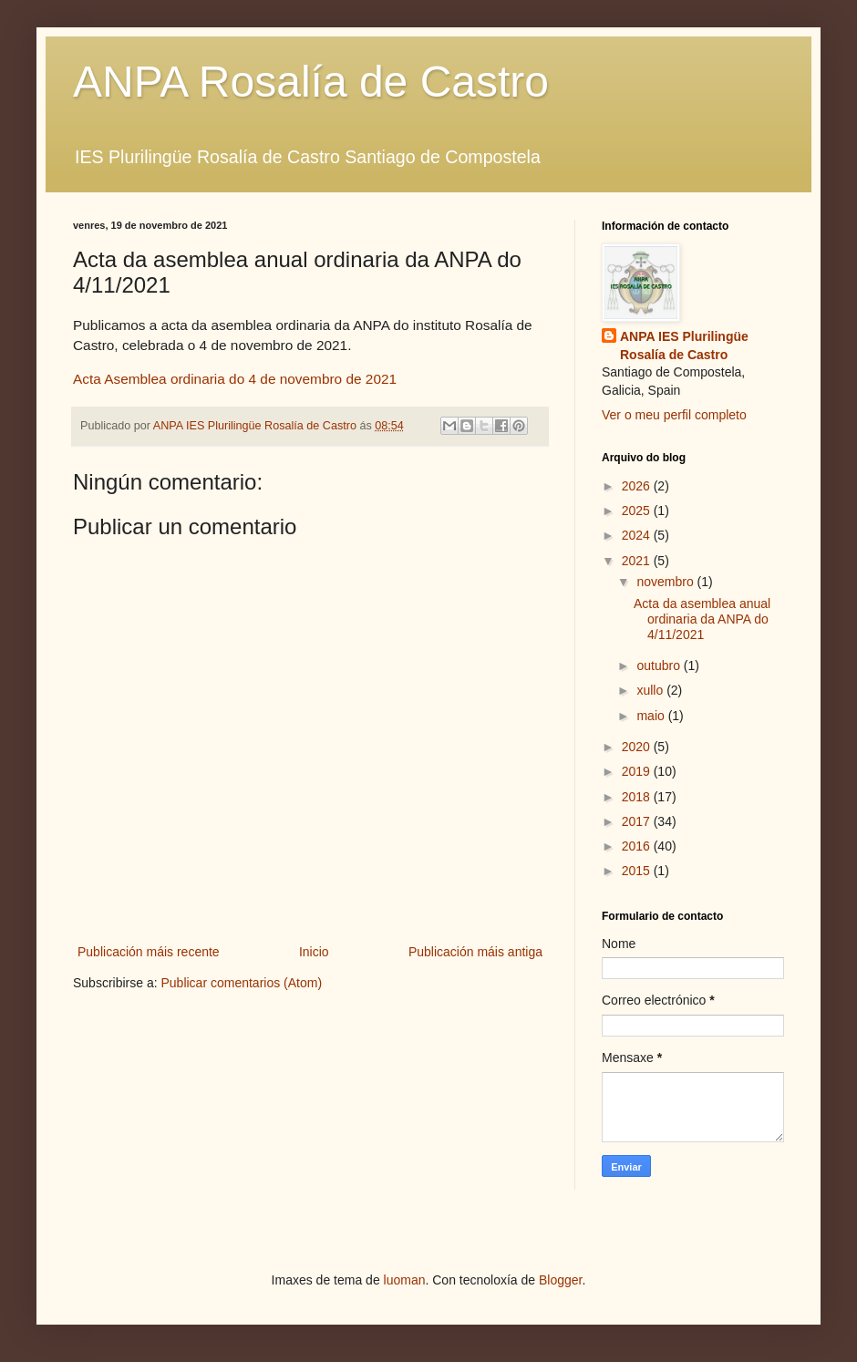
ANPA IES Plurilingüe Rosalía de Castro (684, 345)
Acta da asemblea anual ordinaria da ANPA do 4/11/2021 (702, 619)
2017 (638, 821)
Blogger (560, 1280)
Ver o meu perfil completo (674, 415)
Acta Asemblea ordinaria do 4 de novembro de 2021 (235, 379)
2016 (638, 846)
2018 (638, 796)
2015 (638, 870)
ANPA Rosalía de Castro (311, 81)
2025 (638, 510)
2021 (638, 560)
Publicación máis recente (148, 951)
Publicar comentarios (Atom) (241, 982)
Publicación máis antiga (475, 951)
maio (651, 715)
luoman (405, 1280)
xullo (651, 690)
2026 (638, 486)
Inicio (314, 951)
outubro (659, 665)
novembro (666, 581)
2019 (638, 771)
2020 (638, 746)
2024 (638, 535)
